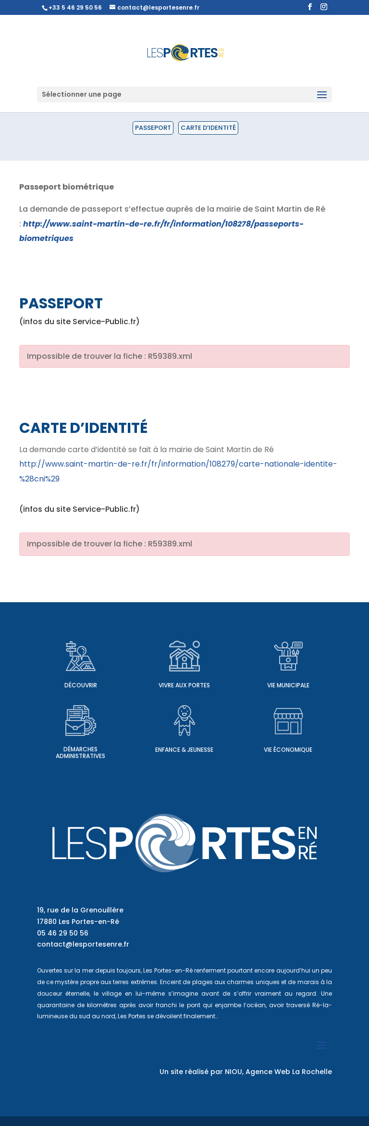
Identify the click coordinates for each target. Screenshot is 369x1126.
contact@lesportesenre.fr (83, 944)
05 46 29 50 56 (62, 933)
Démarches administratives (80, 752)
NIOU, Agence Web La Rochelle (278, 1071)
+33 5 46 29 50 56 (75, 7)
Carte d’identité (208, 127)
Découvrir (80, 685)
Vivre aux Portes (184, 685)
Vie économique (288, 750)
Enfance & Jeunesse (184, 750)
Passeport (153, 127)
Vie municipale (288, 685)
